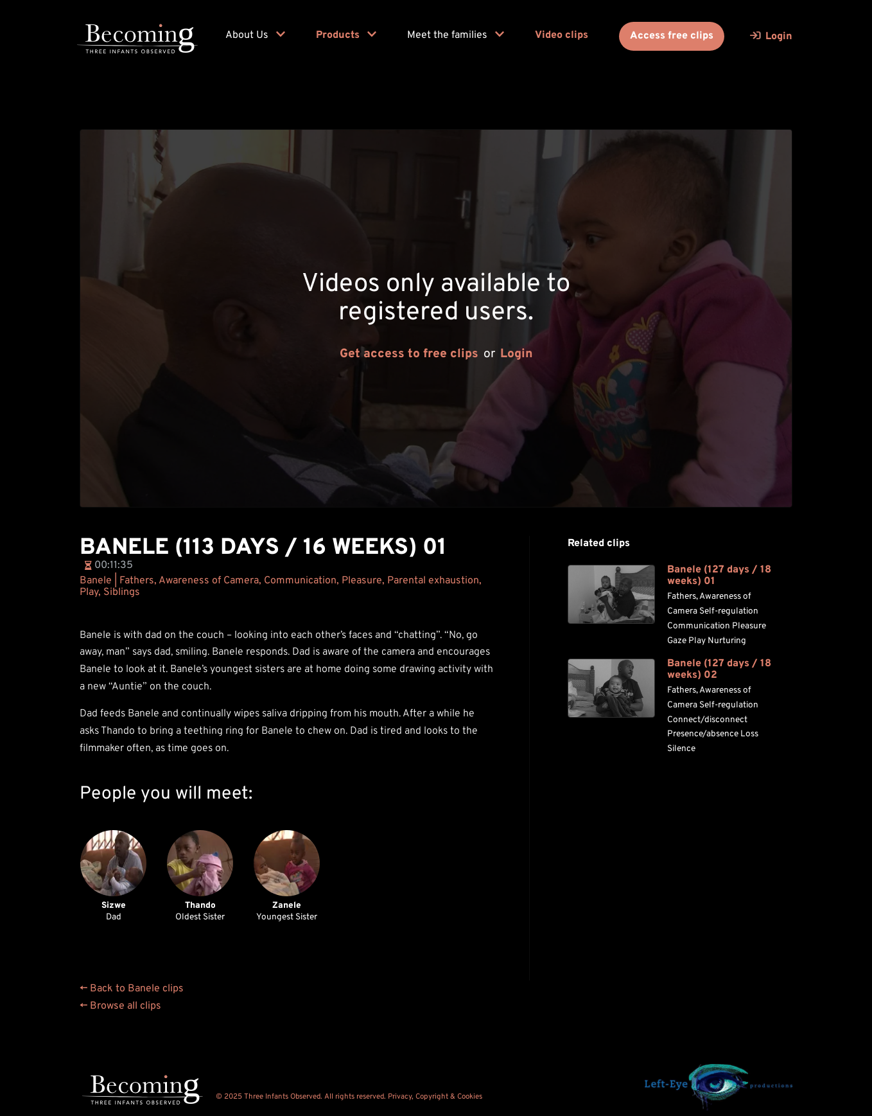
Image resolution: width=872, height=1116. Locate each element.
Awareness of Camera (209, 580)
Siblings (121, 592)
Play (89, 592)
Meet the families (455, 35)
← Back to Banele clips (132, 988)
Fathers (136, 580)
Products (346, 35)
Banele (96, 580)
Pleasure (362, 580)
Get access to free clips (409, 354)
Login (516, 354)
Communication (300, 580)
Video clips (561, 35)
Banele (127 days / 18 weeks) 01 (719, 576)
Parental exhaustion (433, 580)
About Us (255, 35)
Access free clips (671, 36)
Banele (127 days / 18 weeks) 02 (719, 670)
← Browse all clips (120, 1006)
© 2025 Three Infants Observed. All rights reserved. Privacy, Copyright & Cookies (349, 1096)
